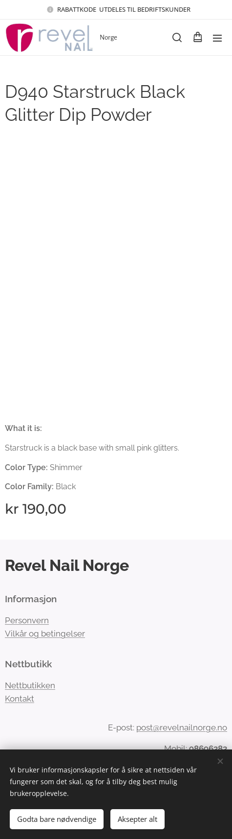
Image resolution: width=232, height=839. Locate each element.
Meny (217, 38)
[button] (177, 37)
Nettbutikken (30, 685)
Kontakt (19, 698)
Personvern (27, 620)
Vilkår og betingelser (45, 633)
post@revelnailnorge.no (181, 727)
